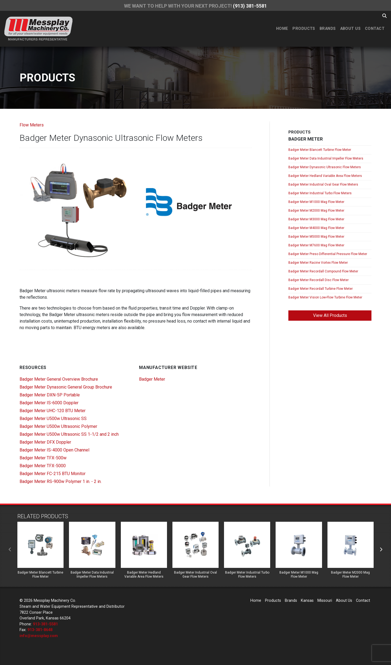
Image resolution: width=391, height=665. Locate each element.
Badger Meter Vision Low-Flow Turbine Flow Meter (325, 297)
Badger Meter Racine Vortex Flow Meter (318, 263)
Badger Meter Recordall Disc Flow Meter (318, 280)
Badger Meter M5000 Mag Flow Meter (316, 236)
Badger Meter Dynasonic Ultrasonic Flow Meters (324, 167)
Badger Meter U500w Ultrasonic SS (53, 418)
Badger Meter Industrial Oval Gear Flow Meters (323, 184)
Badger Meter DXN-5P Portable (50, 394)
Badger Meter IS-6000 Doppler (49, 402)
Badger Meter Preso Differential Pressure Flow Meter (327, 254)
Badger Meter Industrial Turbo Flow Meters (320, 193)
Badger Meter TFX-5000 (43, 465)
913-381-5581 (45, 624)
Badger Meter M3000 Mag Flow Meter (316, 219)
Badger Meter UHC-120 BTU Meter (53, 410)
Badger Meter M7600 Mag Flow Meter (316, 245)
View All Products (330, 315)
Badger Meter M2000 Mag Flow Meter (316, 210)
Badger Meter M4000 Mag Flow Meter (316, 228)
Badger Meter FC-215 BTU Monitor (53, 473)
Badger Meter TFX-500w (43, 457)
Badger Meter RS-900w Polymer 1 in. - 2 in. (61, 481)
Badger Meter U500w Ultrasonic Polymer (58, 426)
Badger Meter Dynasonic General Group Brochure (66, 387)
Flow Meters (32, 125)
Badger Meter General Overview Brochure (59, 379)
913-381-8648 (39, 630)
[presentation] (10, 549)
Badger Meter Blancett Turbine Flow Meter (319, 150)
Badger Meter (152, 379)
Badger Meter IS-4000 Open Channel (54, 450)
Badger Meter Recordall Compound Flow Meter (323, 271)
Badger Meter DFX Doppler (45, 442)
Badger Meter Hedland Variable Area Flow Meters (325, 176)
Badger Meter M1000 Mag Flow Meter (316, 202)
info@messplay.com (39, 636)
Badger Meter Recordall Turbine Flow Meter (320, 289)
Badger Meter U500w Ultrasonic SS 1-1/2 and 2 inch (69, 434)
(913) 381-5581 (250, 6)
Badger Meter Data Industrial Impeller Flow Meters (325, 158)
